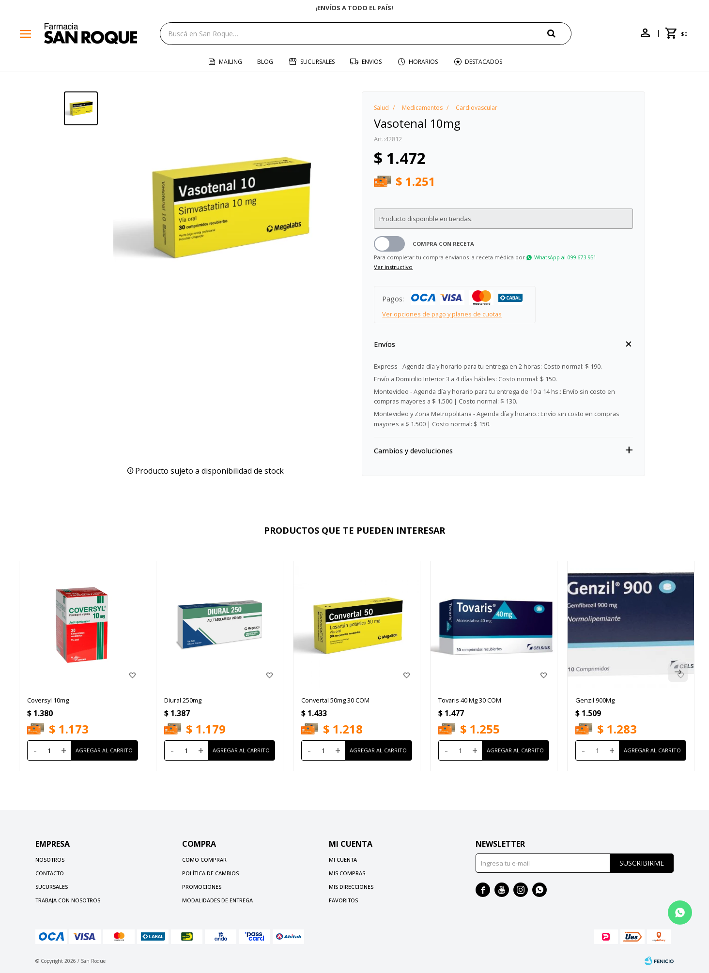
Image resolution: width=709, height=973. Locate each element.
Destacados (483, 62)
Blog (265, 62)
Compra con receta (443, 243)
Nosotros (49, 859)
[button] (559, 33)
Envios (372, 62)
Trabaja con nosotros (67, 900)
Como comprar (204, 859)
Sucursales (317, 62)
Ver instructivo (393, 266)
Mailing (230, 62)
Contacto (49, 873)
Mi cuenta (343, 859)
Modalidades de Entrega (217, 900)
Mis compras (347, 873)
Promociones (201, 886)
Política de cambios (210, 873)
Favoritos (343, 900)
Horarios (423, 62)
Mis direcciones (351, 886)
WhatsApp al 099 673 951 (565, 257)
